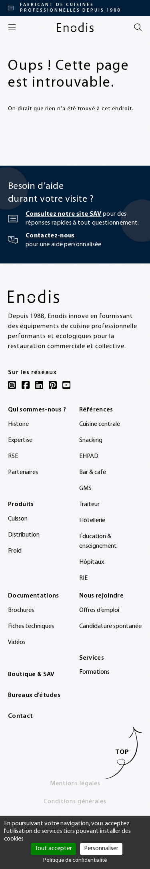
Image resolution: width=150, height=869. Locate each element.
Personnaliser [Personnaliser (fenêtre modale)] (101, 848)
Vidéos (17, 642)
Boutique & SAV (31, 674)
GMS (85, 488)
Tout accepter (53, 848)
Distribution (24, 535)
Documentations (33, 596)
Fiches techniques (31, 626)
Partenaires (23, 472)
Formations (94, 672)
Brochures (21, 610)
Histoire (18, 424)
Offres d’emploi (99, 610)
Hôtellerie (92, 520)
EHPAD (88, 456)
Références (96, 410)
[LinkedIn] (39, 385)
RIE (83, 578)
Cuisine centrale (99, 424)
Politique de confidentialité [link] (75, 860)
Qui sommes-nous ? (37, 410)
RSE (13, 456)
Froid (15, 551)
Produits (21, 504)
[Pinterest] (53, 385)
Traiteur (89, 504)
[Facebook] (26, 385)
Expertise (20, 440)
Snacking (90, 440)
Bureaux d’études (34, 695)
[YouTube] (66, 385)
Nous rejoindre (101, 596)
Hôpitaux (91, 562)
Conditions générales (75, 801)
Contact (20, 716)
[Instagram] (12, 385)
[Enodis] (75, 27)
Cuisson (18, 519)
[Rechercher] (138, 27)
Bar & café (92, 472)
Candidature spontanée (110, 626)
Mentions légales (75, 783)
